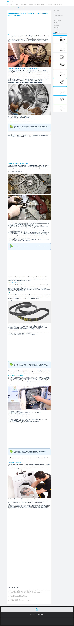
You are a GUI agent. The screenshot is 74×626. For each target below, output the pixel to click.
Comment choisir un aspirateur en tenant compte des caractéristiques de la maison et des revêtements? (29, 590)
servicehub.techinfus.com (11, 7)
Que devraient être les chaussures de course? (18, 596)
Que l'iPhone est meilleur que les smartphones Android (20, 600)
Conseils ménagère (61, 46)
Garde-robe (9, 4)
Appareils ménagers (21, 7)
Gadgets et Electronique (62, 98)
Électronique (43, 4)
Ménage (61, 37)
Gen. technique (37, 4)
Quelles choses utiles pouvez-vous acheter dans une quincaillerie (22, 598)
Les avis (60, 4)
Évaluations (55, 4)
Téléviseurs (61, 63)
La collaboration (40, 614)
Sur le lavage (15, 4)
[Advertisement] (29, 25)
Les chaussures (62, 80)
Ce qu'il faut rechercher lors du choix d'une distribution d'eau (21, 591)
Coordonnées (33, 614)
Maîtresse (50, 4)
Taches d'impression (23, 4)
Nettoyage (31, 4)
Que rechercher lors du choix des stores (17, 595)
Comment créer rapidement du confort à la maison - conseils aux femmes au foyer (25, 592)
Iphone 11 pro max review (14, 599)
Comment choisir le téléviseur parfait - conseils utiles (19, 594)
